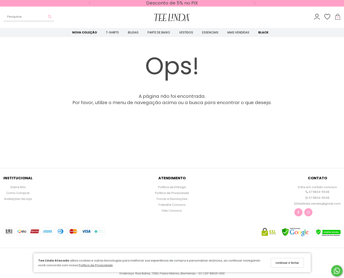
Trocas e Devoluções (171, 199)
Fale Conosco (172, 210)
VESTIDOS (186, 32)
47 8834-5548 (317, 192)
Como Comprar (18, 193)
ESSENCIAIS (210, 32)
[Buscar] (50, 16)
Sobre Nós (18, 187)
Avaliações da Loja (18, 199)
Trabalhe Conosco (172, 205)
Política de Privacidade (96, 265)
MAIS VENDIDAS (238, 32)
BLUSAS (133, 32)
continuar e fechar (287, 262)
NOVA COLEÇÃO (84, 32)
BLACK (263, 32)
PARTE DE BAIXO (159, 32)
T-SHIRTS (112, 32)
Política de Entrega (172, 187)
